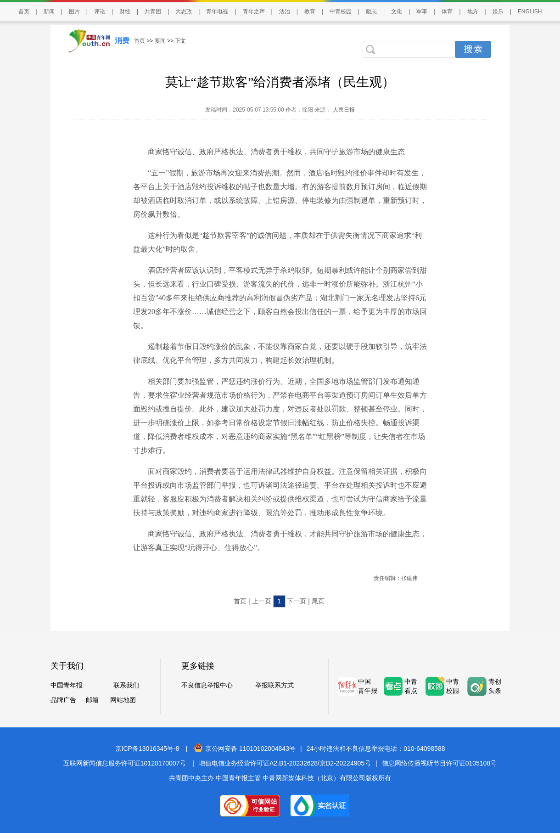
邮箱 (92, 700)
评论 (99, 11)
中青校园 (341, 11)
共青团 (153, 11)
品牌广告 (63, 700)
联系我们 (126, 685)
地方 (472, 11)
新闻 (49, 11)
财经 (124, 11)
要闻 (160, 41)
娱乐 (498, 11)
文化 (396, 11)
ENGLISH (530, 11)
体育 (447, 11)
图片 (74, 11)
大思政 (183, 11)
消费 (122, 41)
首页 (23, 11)
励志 (371, 11)
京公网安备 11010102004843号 (245, 748)
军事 (421, 11)
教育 (309, 11)
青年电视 (217, 11)
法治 (284, 11)
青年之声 (254, 11)
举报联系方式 (274, 685)
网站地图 (123, 700)
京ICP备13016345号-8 (147, 748)
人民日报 (342, 110)
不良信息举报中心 (207, 685)
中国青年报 (66, 685)
